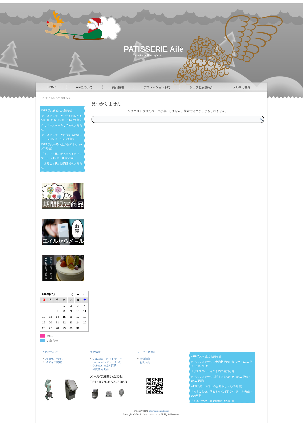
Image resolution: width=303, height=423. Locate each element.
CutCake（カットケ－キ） (109, 358)
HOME (52, 87)
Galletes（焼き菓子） (106, 365)
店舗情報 (145, 358)
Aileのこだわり (54, 358)
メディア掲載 (53, 362)
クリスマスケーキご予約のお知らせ (212, 371)
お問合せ (145, 362)
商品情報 (118, 87)
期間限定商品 (101, 369)
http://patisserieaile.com (159, 411)
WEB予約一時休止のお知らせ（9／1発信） (217, 386)
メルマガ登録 (241, 87)
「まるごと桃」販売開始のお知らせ (212, 401)
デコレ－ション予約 (157, 87)
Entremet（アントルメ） (108, 362)
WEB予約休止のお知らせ (56, 110)
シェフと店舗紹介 (201, 87)
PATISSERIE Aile (153, 49)
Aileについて (84, 87)
